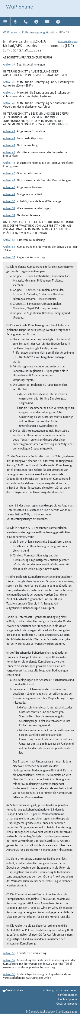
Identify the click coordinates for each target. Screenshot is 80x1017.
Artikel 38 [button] (9, 82)
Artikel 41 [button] (9, 131)
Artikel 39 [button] (9, 92)
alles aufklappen (67, 41)
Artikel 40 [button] (9, 103)
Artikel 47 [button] (9, 180)
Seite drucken (13, 990)
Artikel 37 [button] (9, 64)
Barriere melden (67, 994)
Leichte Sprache (67, 999)
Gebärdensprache (66, 1003)
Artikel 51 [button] (9, 208)
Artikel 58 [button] (9, 974)
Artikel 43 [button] (9, 145)
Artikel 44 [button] (9, 152)
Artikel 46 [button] (9, 173)
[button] (5, 21)
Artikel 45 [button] (9, 162)
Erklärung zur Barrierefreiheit (59, 990)
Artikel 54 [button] (9, 246)
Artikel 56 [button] (9, 953)
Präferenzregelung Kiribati (38, 32)
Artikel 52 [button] (9, 215)
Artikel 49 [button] (9, 194)
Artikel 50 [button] (9, 201)
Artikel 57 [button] (9, 960)
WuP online (19, 6)
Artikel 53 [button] (9, 240)
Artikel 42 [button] (9, 138)
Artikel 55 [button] (9, 257)
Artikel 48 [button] (9, 187)
